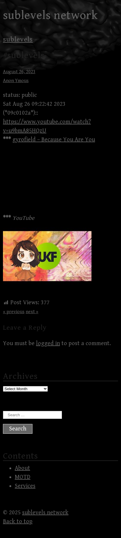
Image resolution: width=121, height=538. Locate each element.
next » (32, 312)
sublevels (18, 39)
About (22, 468)
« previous (13, 312)
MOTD (22, 477)
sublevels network (50, 15)
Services (25, 486)
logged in (48, 343)
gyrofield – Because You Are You (53, 139)
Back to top (17, 521)
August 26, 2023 (19, 72)
